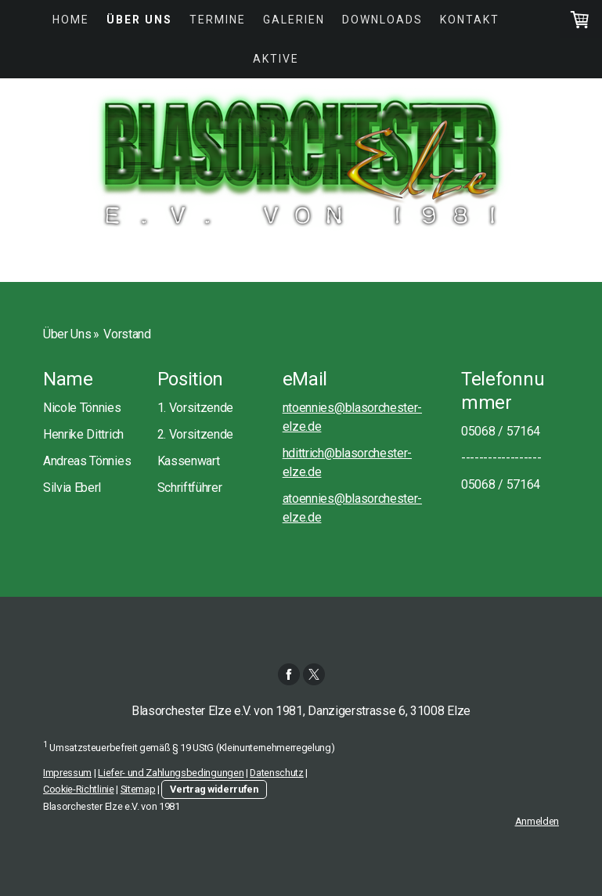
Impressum (67, 773)
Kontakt (469, 19)
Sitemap (138, 789)
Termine (217, 19)
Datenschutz (276, 773)
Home (70, 19)
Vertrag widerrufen (214, 789)
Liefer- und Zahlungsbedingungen (170, 773)
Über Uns (139, 19)
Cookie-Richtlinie (78, 789)
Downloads (382, 19)
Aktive (276, 58)
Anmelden (537, 821)
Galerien (294, 19)
